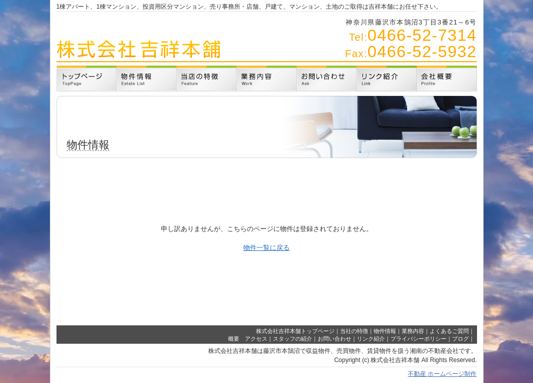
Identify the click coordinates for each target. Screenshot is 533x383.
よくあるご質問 (449, 331)
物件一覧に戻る (266, 247)
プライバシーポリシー (418, 339)
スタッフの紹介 (292, 339)
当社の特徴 (354, 331)
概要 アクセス (247, 339)
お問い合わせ (334, 339)
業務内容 (413, 331)
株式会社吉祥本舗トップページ (295, 331)
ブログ (460, 339)
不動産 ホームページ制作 (442, 373)
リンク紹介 (371, 339)
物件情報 (385, 331)
